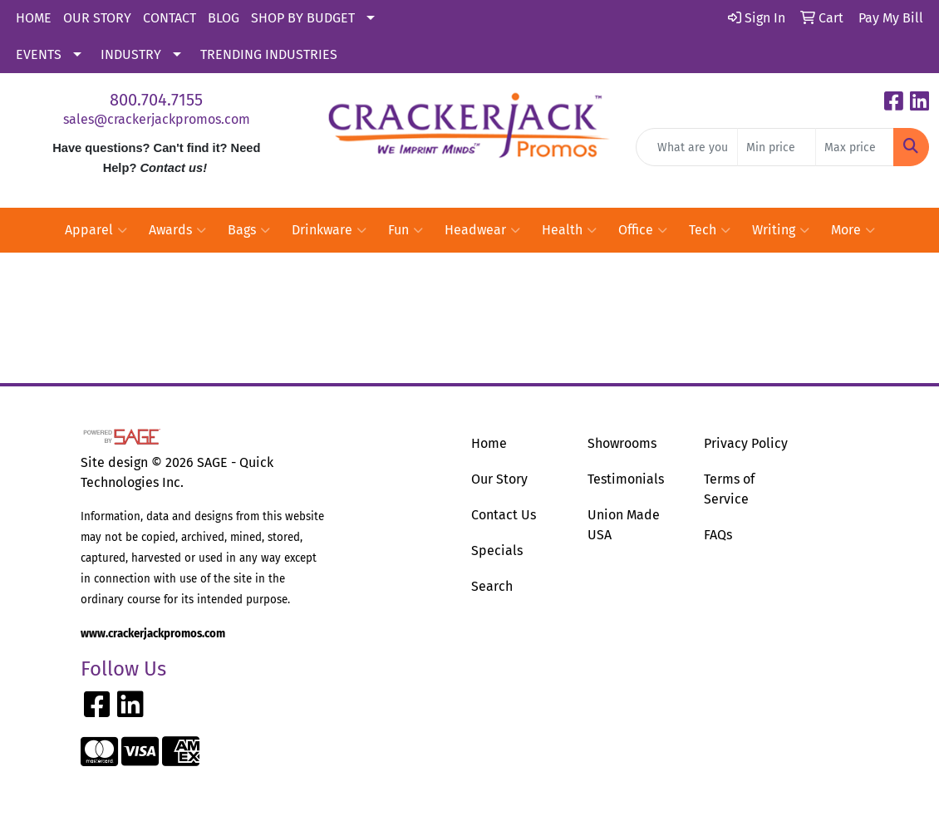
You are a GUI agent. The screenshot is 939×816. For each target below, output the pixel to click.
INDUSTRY (131, 54)
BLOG (223, 18)
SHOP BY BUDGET (303, 18)
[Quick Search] (687, 147)
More (853, 230)
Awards (177, 230)
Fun (405, 230)
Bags (249, 230)
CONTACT (169, 18)
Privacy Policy (746, 443)
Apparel (96, 230)
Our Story (499, 479)
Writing (780, 230)
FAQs (718, 535)
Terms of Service (729, 489)
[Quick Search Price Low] (776, 147)
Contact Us (503, 515)
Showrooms (621, 443)
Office (642, 230)
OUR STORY (97, 18)
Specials (497, 550)
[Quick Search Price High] (854, 147)
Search (492, 586)
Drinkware (329, 230)
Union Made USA (623, 525)
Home (489, 443)
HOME (34, 18)
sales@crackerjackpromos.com (156, 119)
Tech (709, 230)
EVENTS (38, 54)
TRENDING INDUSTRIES (268, 54)
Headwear (482, 230)
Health (569, 230)
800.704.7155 (156, 100)
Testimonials (625, 479)
